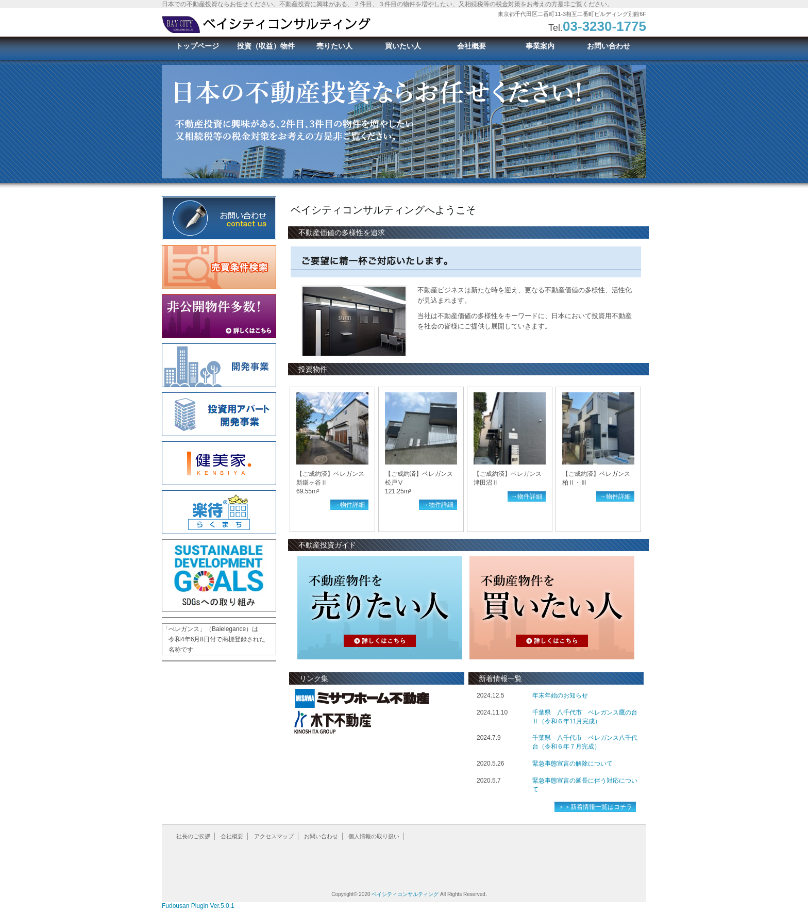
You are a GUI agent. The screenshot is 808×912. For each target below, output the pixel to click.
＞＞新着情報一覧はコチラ (595, 806)
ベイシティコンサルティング (405, 894)
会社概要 (471, 46)
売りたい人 (334, 46)
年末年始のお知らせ (560, 695)
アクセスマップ (274, 836)
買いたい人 (403, 46)
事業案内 (540, 46)
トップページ (197, 46)
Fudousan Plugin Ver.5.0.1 (198, 905)
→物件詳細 (349, 504)
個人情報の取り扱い (373, 836)
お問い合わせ (608, 46)
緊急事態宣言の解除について (572, 763)
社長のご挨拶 (193, 836)
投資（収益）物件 (266, 46)
